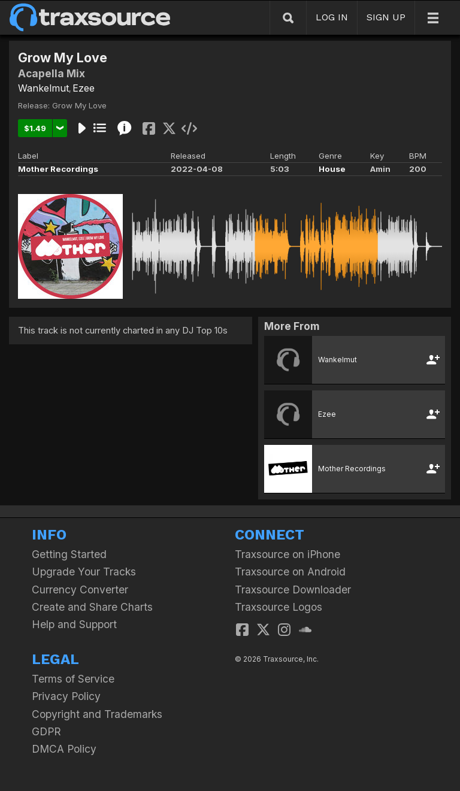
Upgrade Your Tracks (84, 571)
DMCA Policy (64, 748)
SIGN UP (386, 17)
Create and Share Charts (92, 607)
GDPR (46, 731)
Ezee (83, 88)
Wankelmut (43, 88)
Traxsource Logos (278, 607)
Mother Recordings (58, 169)
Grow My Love (79, 105)
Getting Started (69, 554)
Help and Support (74, 624)
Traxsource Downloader (293, 589)
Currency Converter (80, 589)
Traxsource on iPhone (287, 554)
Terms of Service (73, 678)
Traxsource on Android (290, 571)
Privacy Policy (66, 696)
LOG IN (332, 17)
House (332, 169)
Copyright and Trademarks (97, 714)
